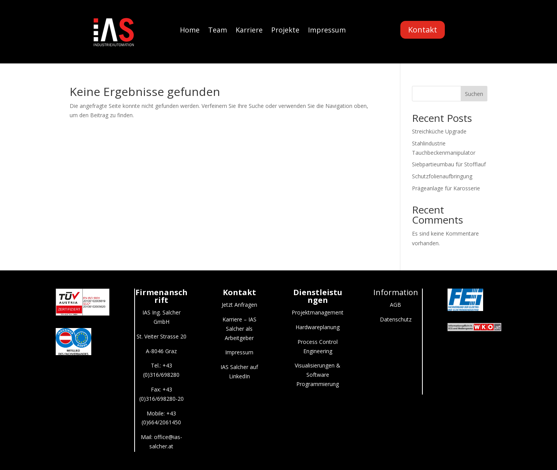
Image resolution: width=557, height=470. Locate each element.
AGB (395, 304)
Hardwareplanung (318, 327)
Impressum (327, 30)
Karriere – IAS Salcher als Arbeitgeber (239, 329)
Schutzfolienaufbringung (442, 176)
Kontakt (422, 29)
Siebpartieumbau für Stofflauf (449, 164)
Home (190, 30)
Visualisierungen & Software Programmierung (317, 375)
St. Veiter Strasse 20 (161, 336)
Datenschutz (396, 319)
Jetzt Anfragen (239, 304)
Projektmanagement (317, 312)
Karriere (249, 30)
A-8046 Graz (161, 351)
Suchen (474, 93)
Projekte (285, 30)
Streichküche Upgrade (439, 131)
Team (217, 30)
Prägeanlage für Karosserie (446, 188)
